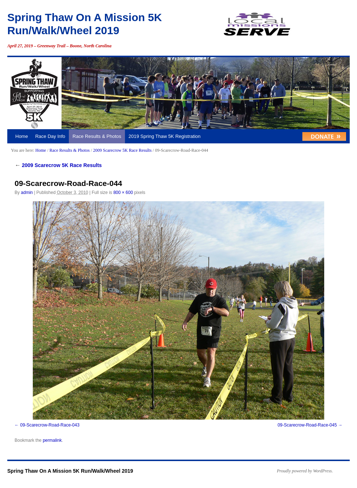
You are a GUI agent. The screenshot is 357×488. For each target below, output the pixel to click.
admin (27, 192)
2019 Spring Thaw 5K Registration (165, 136)
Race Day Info (50, 136)
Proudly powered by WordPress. (305, 470)
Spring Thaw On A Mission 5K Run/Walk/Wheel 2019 (70, 471)
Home (21, 136)
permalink (52, 440)
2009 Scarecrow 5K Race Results (122, 150)
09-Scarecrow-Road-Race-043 (49, 425)
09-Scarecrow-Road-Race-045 (307, 425)
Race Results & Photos (96, 136)
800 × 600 (123, 192)
